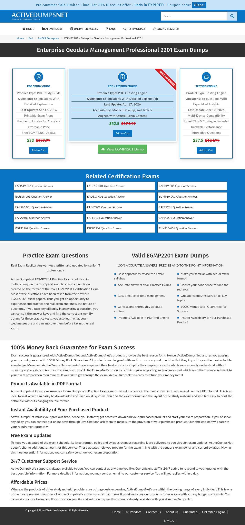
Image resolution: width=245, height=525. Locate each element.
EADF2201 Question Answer (104, 207)
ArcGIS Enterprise (48, 38)
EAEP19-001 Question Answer (177, 186)
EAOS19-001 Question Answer (106, 196)
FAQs (110, 28)
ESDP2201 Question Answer (104, 228)
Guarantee (190, 512)
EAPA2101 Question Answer (32, 217)
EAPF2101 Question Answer (104, 217)
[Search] (232, 16)
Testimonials (134, 28)
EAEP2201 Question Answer (176, 207)
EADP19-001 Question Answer (106, 186)
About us (172, 512)
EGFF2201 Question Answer (32, 228)
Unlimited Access (84, 28)
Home (28, 28)
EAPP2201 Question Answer (176, 217)
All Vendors (52, 28)
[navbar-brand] (16, 27)
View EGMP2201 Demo (122, 149)
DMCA (169, 520)
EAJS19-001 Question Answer (33, 196)
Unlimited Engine (214, 512)
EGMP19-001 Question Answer (178, 196)
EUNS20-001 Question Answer (178, 228)
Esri (31, 38)
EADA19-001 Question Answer (34, 186)
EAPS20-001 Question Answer (34, 207)
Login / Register (166, 28)
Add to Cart (39, 150)
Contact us (153, 512)
